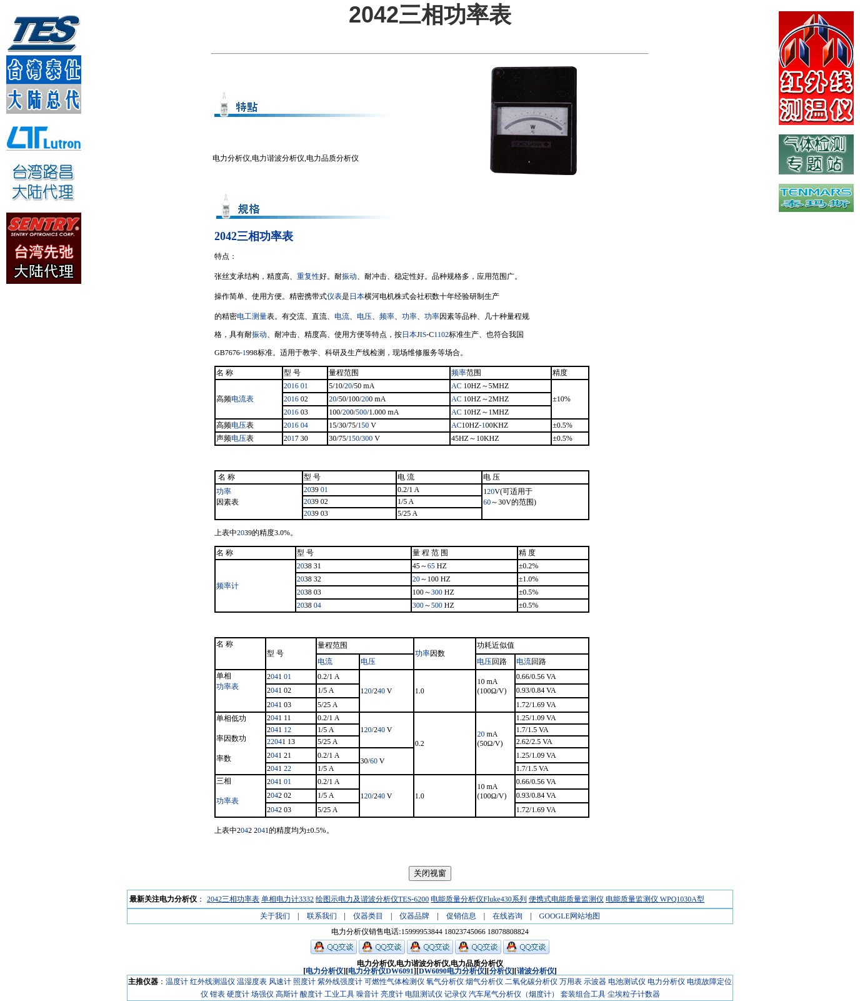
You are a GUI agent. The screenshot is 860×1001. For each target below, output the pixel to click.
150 (363, 425)
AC (456, 385)
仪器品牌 (414, 916)
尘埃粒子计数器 (634, 994)
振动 (349, 276)
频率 (386, 316)
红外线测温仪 (212, 981)
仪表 (334, 296)
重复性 (308, 276)
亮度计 (392, 994)
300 (366, 438)
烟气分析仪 (484, 981)
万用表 (570, 981)
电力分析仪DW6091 (381, 971)
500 (361, 412)
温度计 (177, 981)
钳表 (217, 994)
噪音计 (367, 994)
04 (304, 425)
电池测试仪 (627, 981)
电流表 (242, 399)
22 (270, 741)
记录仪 (455, 994)
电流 (341, 316)
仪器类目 (368, 916)
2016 (291, 385)
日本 (356, 296)
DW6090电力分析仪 (451, 971)
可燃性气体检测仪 (394, 981)
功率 (409, 316)
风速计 (280, 981)
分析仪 (500, 971)
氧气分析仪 (445, 981)
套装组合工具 (583, 994)
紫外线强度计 (340, 981)
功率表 (227, 686)
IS (423, 334)
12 (287, 729)
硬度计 (238, 994)
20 (348, 385)
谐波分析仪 (535, 971)
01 (304, 385)
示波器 (595, 981)
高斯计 (287, 994)
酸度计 (311, 994)
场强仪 (262, 994)
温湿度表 (252, 981)
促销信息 (461, 916)
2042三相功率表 (253, 236)
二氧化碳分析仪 (531, 981)
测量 (259, 316)
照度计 (304, 981)
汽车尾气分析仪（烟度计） (514, 994)
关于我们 (275, 916)
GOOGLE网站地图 (569, 916)
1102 (441, 334)
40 (381, 691)
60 (487, 502)
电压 (364, 316)
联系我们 (322, 916)
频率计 (227, 585)
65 (431, 565)
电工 (244, 316)
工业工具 (339, 994)
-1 (243, 352)
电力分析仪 (324, 971)
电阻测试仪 (423, 994)
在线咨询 (507, 916)
